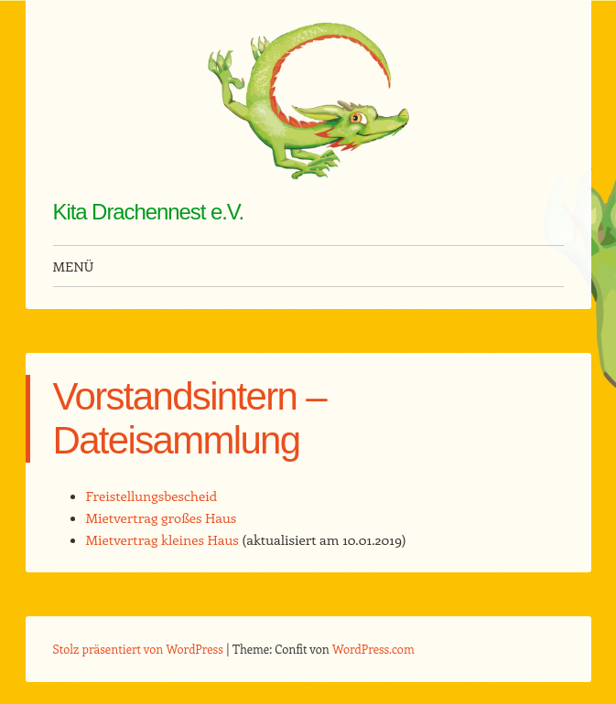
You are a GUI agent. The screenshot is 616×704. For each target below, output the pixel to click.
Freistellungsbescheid (151, 495)
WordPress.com (373, 648)
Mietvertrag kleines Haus (162, 539)
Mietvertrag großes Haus (161, 517)
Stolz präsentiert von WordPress (138, 648)
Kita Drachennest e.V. (148, 211)
